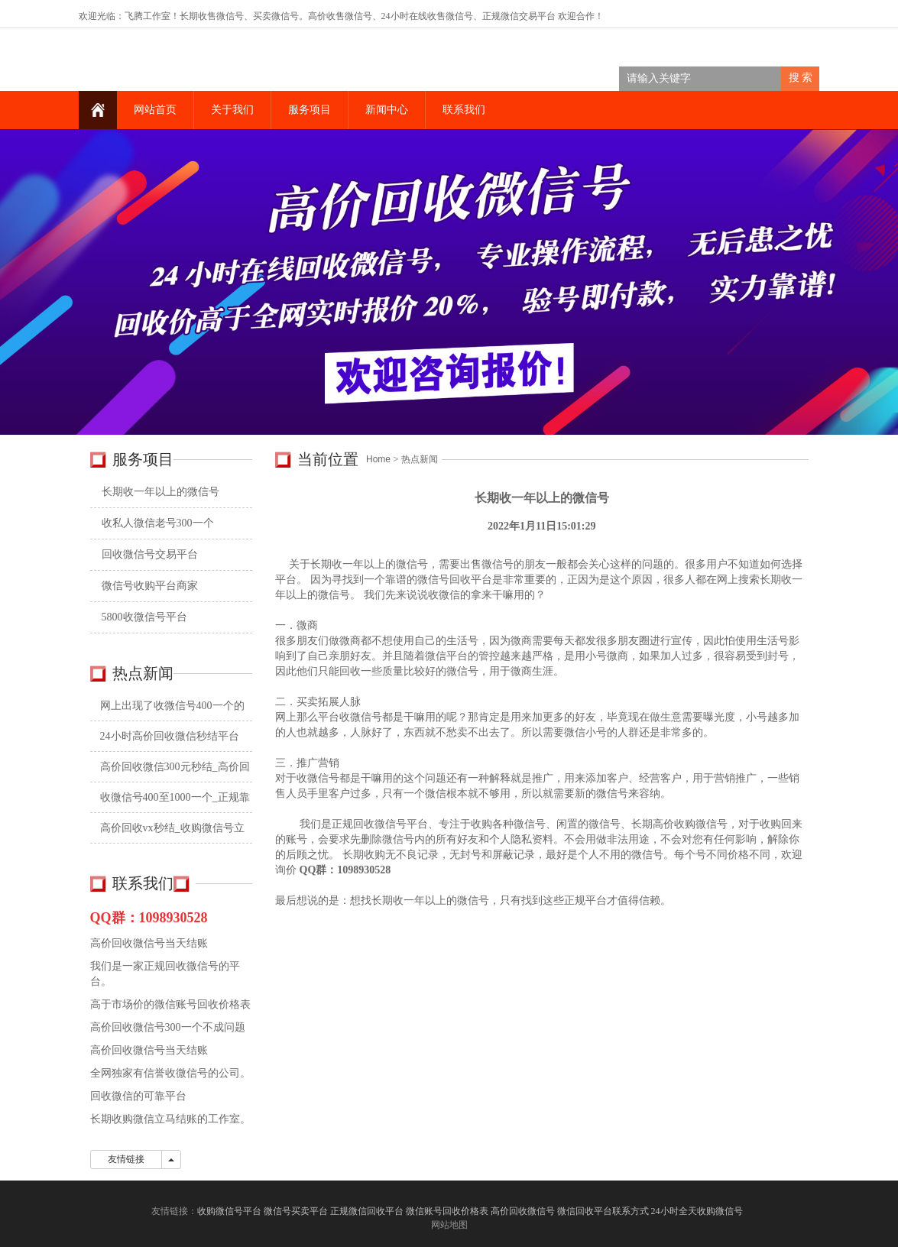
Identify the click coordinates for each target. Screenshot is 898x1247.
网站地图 (449, 1224)
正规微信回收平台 (367, 1211)
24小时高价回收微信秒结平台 (169, 736)
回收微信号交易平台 (150, 554)
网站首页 (155, 109)
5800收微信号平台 (144, 617)
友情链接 (126, 1159)
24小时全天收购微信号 (698, 1211)
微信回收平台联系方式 (603, 1211)
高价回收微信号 (523, 1211)
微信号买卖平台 (296, 1211)
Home (378, 459)
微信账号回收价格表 (447, 1211)
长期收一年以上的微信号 (160, 491)
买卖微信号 (276, 16)
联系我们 (464, 109)
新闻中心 (386, 109)
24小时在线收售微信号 (427, 16)
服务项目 (309, 109)
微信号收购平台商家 (150, 585)
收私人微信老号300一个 (158, 523)
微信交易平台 (528, 16)
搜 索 (801, 77)
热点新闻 (419, 459)
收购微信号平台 (229, 1211)
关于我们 (232, 109)
